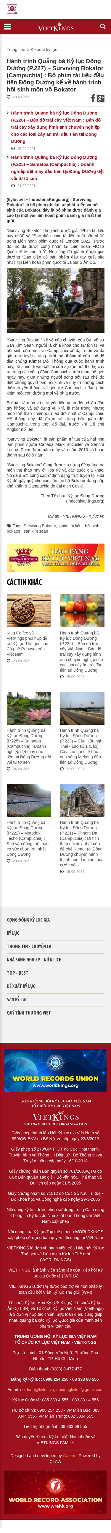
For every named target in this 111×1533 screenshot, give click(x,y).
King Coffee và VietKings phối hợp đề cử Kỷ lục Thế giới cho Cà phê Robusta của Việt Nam (28, 644)
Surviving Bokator (40, 525)
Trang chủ (16, 49)
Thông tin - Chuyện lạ (29, 947)
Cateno (69, 1455)
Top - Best (17, 973)
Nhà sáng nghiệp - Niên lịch (34, 960)
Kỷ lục (13, 933)
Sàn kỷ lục (17, 1000)
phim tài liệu (70, 525)
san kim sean (36, 531)
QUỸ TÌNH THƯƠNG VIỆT (29, 1013)
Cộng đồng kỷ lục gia (28, 920)
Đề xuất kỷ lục (43, 49)
